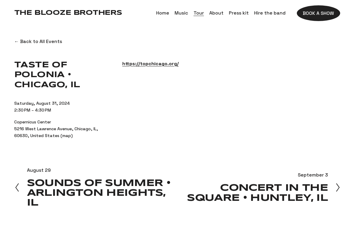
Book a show (318, 13)
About (216, 13)
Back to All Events (41, 41)
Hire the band (270, 13)
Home (162, 13)
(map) (67, 135)
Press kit (239, 13)
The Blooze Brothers (68, 12)
